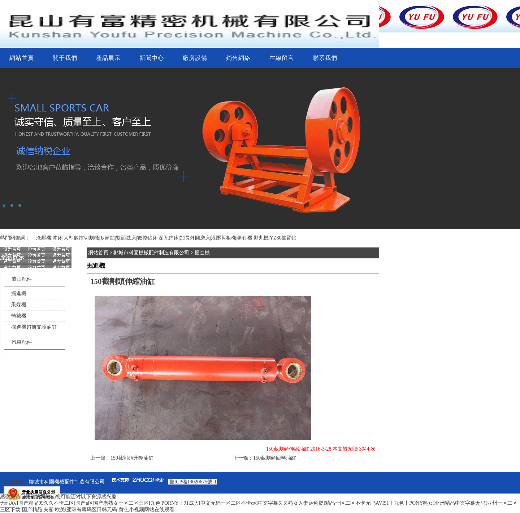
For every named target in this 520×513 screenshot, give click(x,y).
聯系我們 (325, 58)
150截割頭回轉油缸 (274, 458)
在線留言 (281, 58)
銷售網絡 (238, 58)
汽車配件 (22, 342)
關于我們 (65, 58)
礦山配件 (22, 279)
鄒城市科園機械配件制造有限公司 (151, 252)
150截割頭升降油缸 (131, 458)
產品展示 (108, 58)
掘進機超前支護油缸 (34, 327)
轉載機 (18, 316)
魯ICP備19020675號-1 (193, 481)
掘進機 (18, 293)
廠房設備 (195, 58)
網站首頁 (21, 58)
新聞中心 (151, 58)
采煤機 (18, 304)
